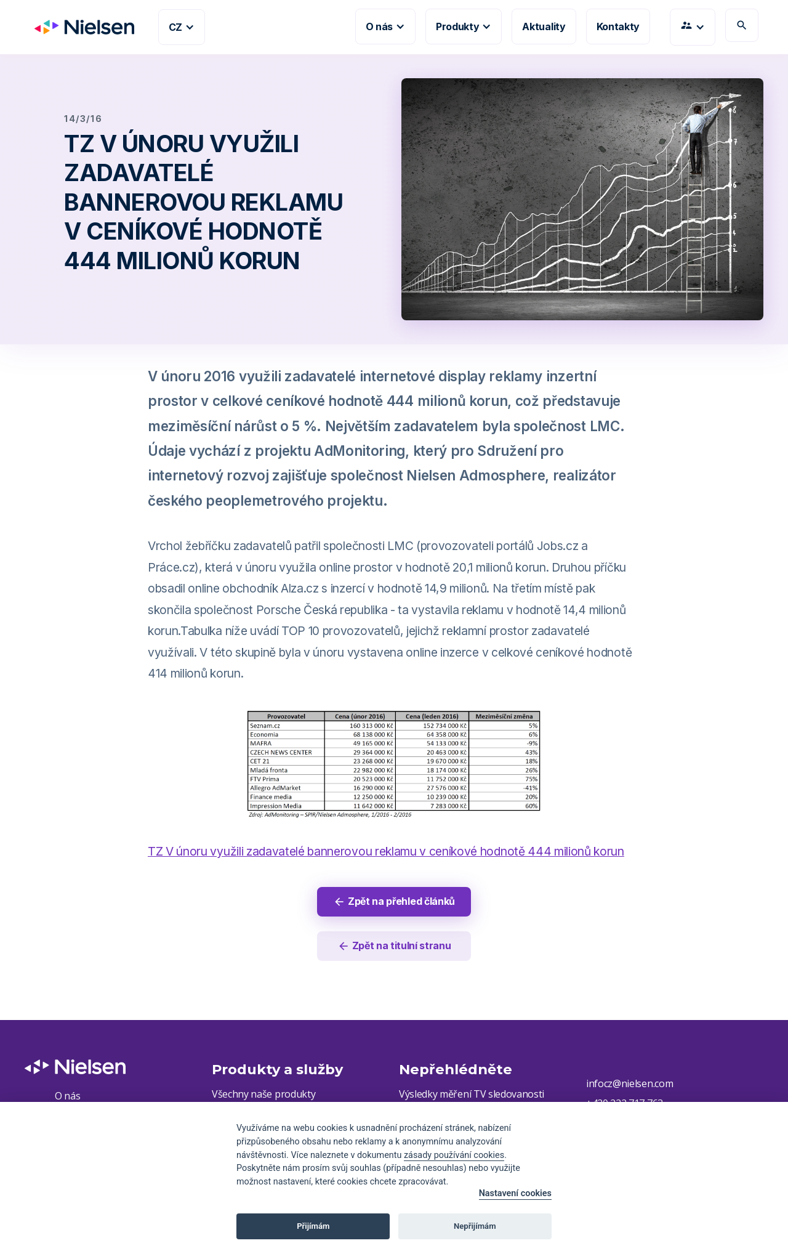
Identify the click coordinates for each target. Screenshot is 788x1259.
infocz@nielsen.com (629, 1084)
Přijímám (313, 1226)
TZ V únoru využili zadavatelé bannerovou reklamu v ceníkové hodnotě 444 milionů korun (386, 851)
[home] (79, 27)
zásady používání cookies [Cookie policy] (454, 1155)
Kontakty (618, 26)
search (742, 25)
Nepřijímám (475, 1226)
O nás (67, 1096)
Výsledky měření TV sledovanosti (471, 1094)
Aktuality (543, 26)
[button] (181, 27)
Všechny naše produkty (263, 1094)
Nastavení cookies (515, 1193)
